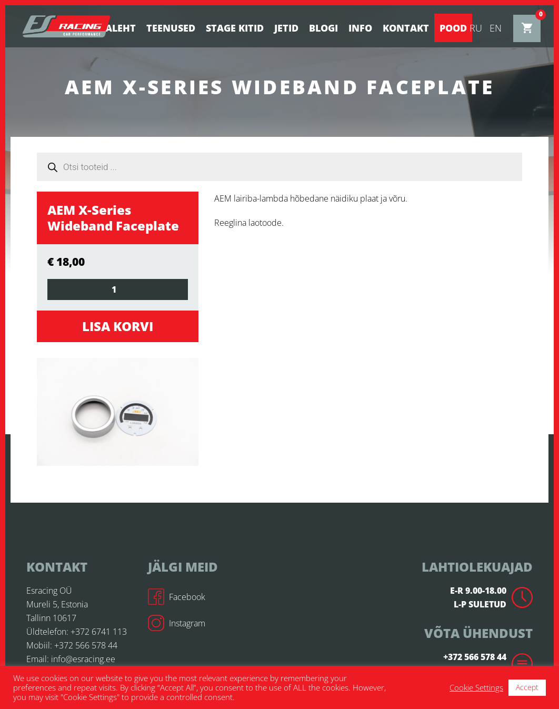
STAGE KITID (235, 28)
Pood (453, 28)
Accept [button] (527, 687)
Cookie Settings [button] (476, 687)
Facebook (176, 596)
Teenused (170, 28)
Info (360, 28)
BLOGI (323, 28)
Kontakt (406, 28)
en (496, 28)
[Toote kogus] (117, 289)
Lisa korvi (117, 326)
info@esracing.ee (83, 659)
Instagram (176, 623)
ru (476, 28)
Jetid (286, 28)
